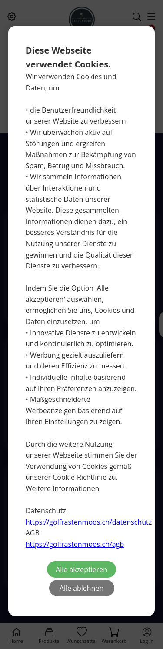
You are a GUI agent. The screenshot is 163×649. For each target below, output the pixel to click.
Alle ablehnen (81, 588)
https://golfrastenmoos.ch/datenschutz (89, 522)
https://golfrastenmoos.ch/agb (75, 544)
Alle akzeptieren (81, 569)
